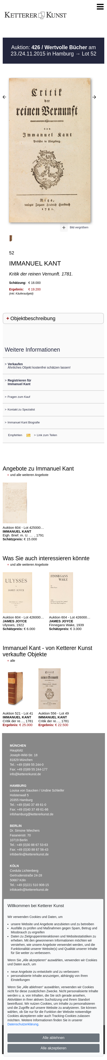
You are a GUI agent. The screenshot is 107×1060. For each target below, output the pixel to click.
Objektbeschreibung (32, 318)
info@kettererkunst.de (25, 774)
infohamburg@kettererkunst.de (31, 814)
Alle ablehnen (53, 1038)
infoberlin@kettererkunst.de (29, 854)
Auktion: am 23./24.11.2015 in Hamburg (53, 50)
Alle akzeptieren (54, 1048)
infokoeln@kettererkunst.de (29, 889)
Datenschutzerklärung (22, 1024)
